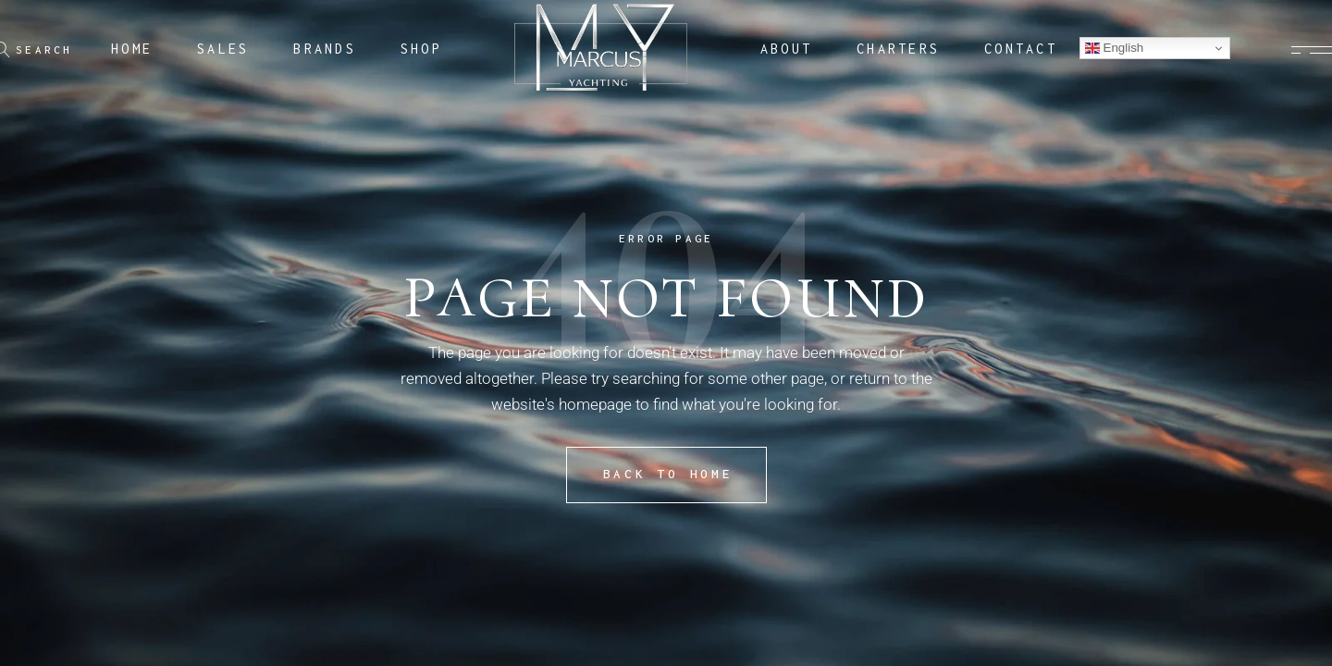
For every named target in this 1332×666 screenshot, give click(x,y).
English (1114, 48)
